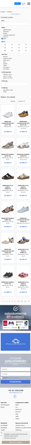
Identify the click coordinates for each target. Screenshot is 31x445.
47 (26, 51)
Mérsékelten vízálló (8, 90)
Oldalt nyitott (6, 60)
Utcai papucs (6, 67)
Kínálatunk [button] (4, 423)
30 (25, 301)
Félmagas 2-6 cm (7, 74)
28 (18, 301)
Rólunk (2, 407)
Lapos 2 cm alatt (7, 76)
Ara (16, 407)
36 (5, 45)
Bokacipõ (5, 57)
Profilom (17, 3)
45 (12, 51)
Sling (4, 62)
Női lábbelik (4, 428)
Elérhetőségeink (5, 405)
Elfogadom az (11, 378)
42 (19, 48)
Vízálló (4, 92)
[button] (15, 14)
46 (19, 51)
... (16, 301)
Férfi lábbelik (4, 425)
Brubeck (5, 33)
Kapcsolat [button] (4, 403)
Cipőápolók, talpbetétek (9, 35)
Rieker (4, 39)
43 (26, 48)
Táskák (5, 65)
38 (19, 45)
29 (22, 301)
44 (5, 51)
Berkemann (6, 32)
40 (5, 48)
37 (12, 45)
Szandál (5, 64)
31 (28, 301)
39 (26, 45)
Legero (17, 419)
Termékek (9, 12)
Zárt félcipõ (6, 69)
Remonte (5, 37)
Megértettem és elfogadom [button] (15, 442)
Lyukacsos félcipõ (7, 58)
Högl (17, 414)
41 (12, 48)
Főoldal (3, 12)
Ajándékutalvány (7, 30)
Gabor (17, 416)
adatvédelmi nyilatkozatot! (14, 378)
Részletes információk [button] (10, 438)
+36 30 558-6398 (15, 390)
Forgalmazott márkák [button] (22, 403)
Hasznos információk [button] (22, 423)
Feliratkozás (15, 381)
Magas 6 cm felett (7, 78)
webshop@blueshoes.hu (15, 393)
